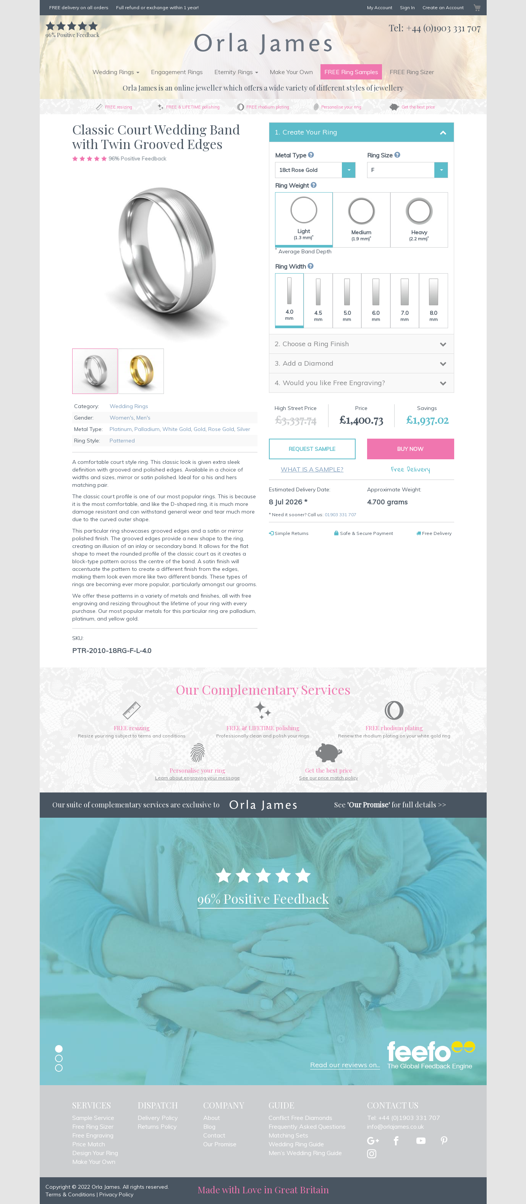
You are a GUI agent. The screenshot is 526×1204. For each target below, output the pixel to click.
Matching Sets (288, 1135)
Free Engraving (92, 1135)
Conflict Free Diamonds (300, 1117)
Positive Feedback (72, 31)
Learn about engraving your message (197, 778)
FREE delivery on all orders (78, 7)
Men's (143, 417)
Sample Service (93, 1117)
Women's (122, 417)
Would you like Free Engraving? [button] (334, 382)
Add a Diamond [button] (308, 363)
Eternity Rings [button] (236, 72)
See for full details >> (390, 804)
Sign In (407, 7)
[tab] (361, 132)
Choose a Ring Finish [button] (316, 343)
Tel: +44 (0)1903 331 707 (403, 1117)
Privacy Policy (116, 1194)
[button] (141, 371)
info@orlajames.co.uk (395, 1126)
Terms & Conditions (70, 1194)
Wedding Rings (129, 406)
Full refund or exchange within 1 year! (157, 7)
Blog (209, 1126)
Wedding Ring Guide (296, 1144)
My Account (379, 7)
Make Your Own (291, 72)
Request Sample (312, 449)
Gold (200, 429)
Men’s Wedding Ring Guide (305, 1153)
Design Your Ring (95, 1153)
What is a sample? (312, 469)
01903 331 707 (340, 514)
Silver (243, 429)
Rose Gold (221, 429)
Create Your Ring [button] (310, 132)
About (211, 1117)
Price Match (88, 1144)
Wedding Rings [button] (115, 72)
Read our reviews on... (345, 1064)
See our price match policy (328, 778)
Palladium (147, 429)
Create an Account (443, 7)
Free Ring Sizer (92, 1126)
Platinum (121, 429)
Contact (214, 1135)
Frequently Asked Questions (307, 1126)
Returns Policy (157, 1126)
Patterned (122, 440)
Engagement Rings (177, 72)
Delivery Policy (158, 1117)
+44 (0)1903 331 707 (443, 27)
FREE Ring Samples (351, 72)
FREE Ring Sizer (412, 72)
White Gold (176, 429)
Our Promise (219, 1144)
